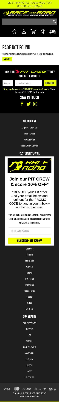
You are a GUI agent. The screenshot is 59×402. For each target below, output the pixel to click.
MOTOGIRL (30, 353)
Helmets (29, 260)
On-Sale (29, 309)
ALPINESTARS (29, 323)
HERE (29, 92)
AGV (29, 371)
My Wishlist (29, 139)
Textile (29, 254)
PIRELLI (29, 341)
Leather (29, 248)
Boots (29, 272)
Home (7, 59)
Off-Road (29, 278)
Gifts (29, 303)
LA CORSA (29, 377)
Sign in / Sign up (29, 127)
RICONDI (30, 329)
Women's (29, 285)
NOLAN (29, 359)
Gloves (29, 266)
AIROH (30, 365)
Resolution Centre (29, 145)
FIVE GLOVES (29, 347)
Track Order (29, 133)
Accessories (29, 291)
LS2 (29, 335)
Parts (29, 297)
